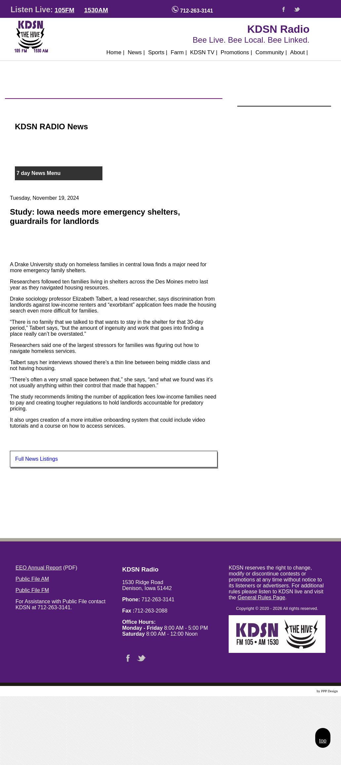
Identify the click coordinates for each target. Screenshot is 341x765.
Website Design (305, 691)
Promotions (236, 52)
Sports (157, 52)
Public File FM (32, 590)
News (136, 52)
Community (271, 52)
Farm (179, 52)
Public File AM (32, 579)
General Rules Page (261, 597)
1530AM (96, 10)
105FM (64, 10)
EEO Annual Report (39, 568)
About (299, 52)
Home (115, 52)
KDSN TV (203, 52)
